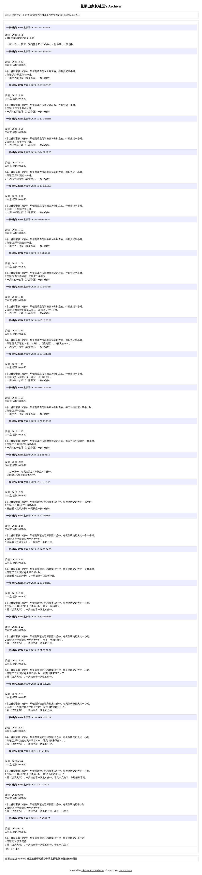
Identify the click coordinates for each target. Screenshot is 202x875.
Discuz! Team (125, 870)
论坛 (7, 15)
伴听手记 (16, 15)
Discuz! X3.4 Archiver (92, 870)
